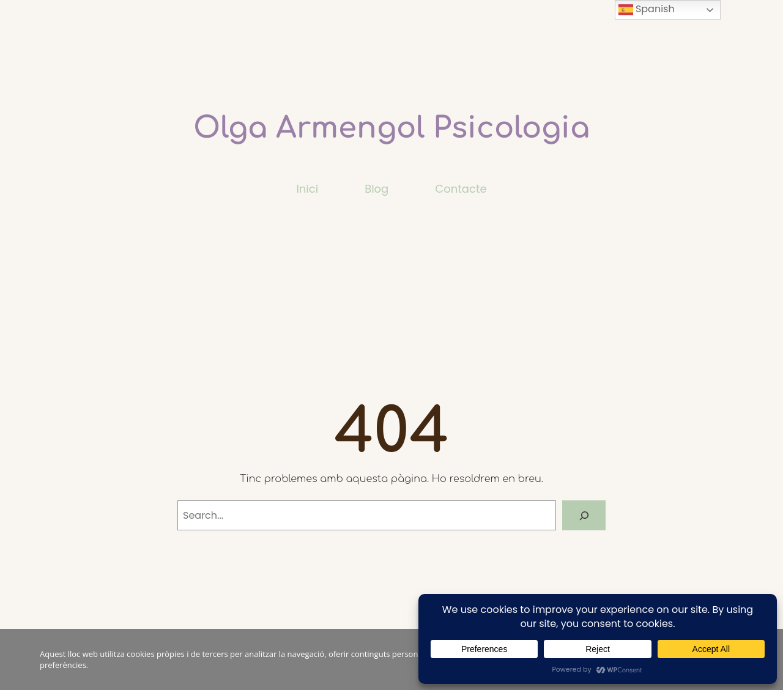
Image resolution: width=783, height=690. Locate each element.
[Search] (584, 515)
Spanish (646, 9)
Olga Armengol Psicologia (391, 128)
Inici (307, 188)
